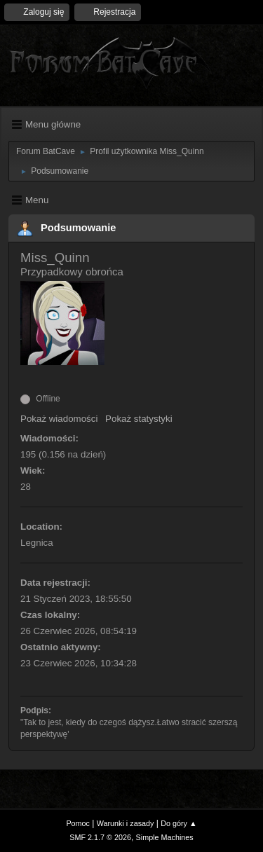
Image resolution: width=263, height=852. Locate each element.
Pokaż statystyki (139, 418)
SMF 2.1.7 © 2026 (100, 837)
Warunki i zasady (125, 823)
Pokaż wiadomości (58, 418)
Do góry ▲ (178, 823)
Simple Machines (165, 837)
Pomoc (78, 823)
